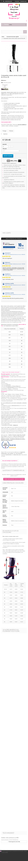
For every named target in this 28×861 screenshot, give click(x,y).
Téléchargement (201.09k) (14, 841)
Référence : (3, 80)
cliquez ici (15, 425)
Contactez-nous (23, 1)
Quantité (5, 144)
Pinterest (11, 130)
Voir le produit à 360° (6, 122)
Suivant (22, 68)
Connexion (17, 1)
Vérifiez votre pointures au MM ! (10, 837)
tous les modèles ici (22, 124)
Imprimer (5, 134)
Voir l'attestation (9, 247)
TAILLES (5, 148)
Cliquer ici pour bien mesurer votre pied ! (11, 372)
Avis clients (7, 233)
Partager (4, 130)
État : (2, 82)
